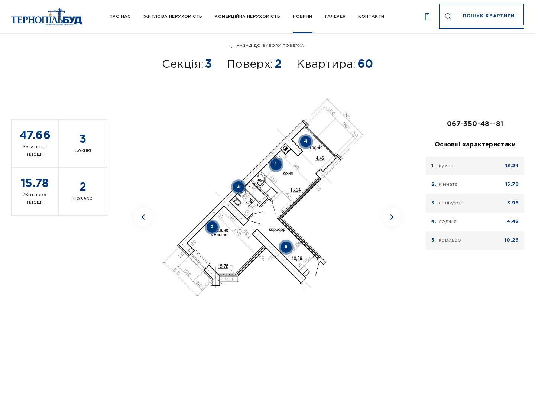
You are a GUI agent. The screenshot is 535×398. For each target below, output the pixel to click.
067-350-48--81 (475, 124)
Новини (302, 17)
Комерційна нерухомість (247, 17)
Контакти (371, 17)
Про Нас (120, 17)
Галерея (335, 17)
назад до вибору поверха (270, 46)
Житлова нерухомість (172, 17)
